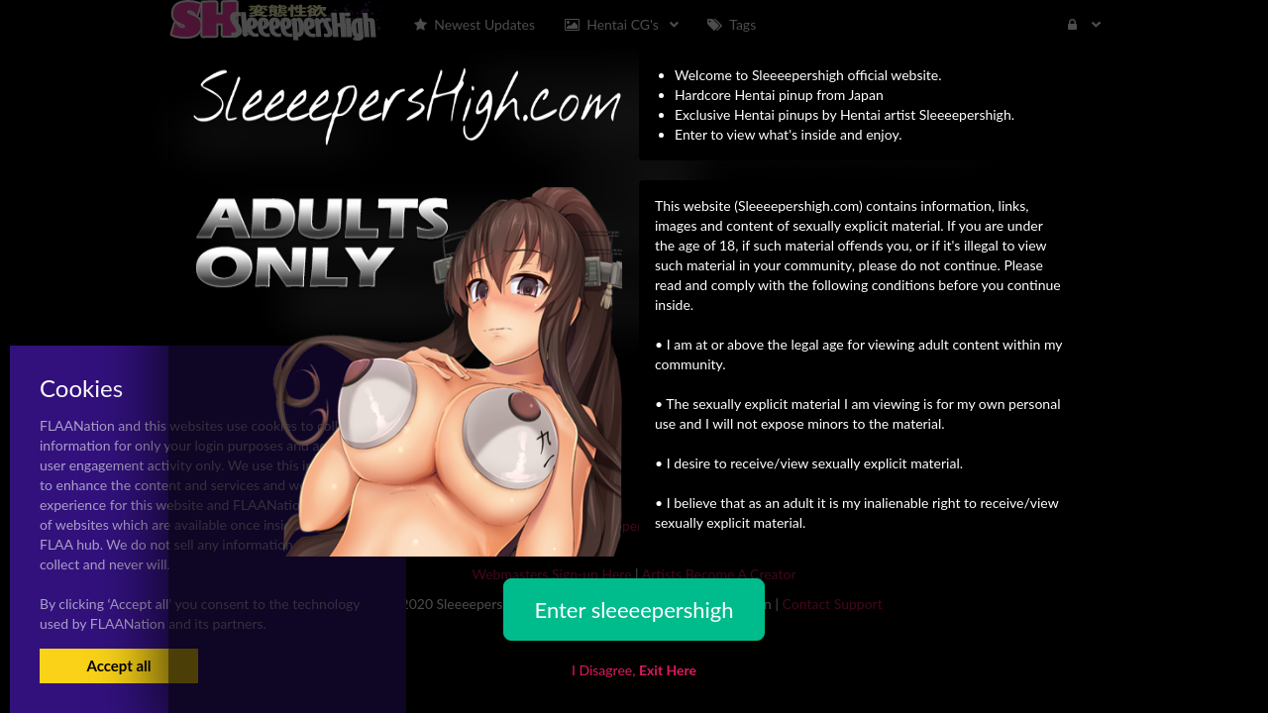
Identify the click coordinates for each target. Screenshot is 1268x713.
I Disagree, (634, 670)
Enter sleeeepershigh (633, 609)
